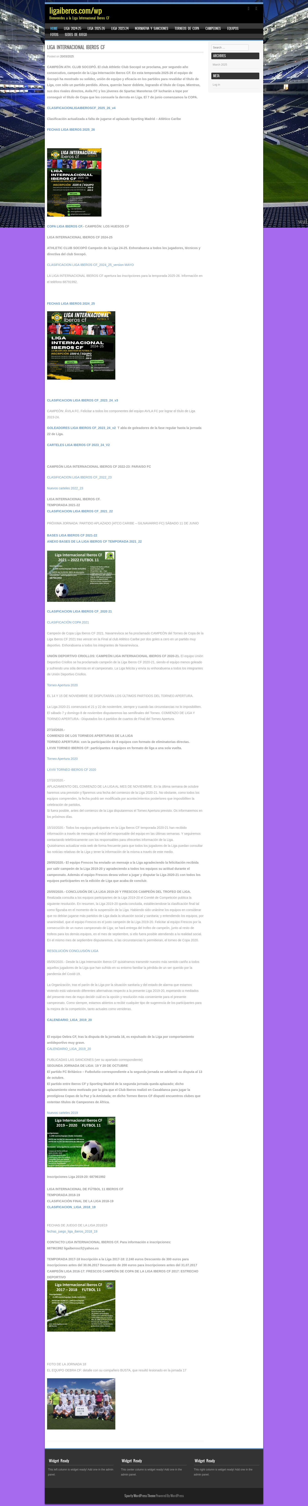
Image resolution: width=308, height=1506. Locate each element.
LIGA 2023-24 (120, 28)
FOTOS (54, 34)
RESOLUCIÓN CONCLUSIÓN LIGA (72, 951)
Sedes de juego (76, 34)
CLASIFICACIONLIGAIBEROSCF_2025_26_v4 (81, 108)
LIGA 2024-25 (72, 28)
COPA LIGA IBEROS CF (64, 226)
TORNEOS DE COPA (187, 28)
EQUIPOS (233, 28)
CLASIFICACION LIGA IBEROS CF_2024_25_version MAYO (90, 265)
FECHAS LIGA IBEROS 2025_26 (71, 129)
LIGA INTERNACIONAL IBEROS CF (76, 47)
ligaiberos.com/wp (75, 10)
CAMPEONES (213, 28)
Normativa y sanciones (151, 28)
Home (54, 28)
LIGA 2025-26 (96, 28)
